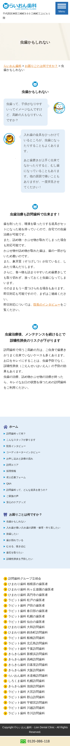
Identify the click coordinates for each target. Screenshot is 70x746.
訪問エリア (12, 464)
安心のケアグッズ (16, 502)
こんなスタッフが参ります (20, 439)
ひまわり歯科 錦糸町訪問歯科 (28, 632)
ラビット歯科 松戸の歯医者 (26, 600)
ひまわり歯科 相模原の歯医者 (28, 584)
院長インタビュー (16, 446)
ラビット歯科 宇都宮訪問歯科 (28, 702)
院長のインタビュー (46, 304)
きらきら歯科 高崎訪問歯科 (26, 659)
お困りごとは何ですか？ (25, 514)
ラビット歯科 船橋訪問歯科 (26, 637)
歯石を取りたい (14, 552)
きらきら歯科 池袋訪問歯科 (26, 686)
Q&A (8, 483)
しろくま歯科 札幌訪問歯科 (26, 680)
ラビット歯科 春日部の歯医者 (28, 610)
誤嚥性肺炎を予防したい (19, 558)
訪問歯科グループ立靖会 (24, 578)
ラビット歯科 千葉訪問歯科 (26, 648)
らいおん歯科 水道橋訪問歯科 (28, 675)
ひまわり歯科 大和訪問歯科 (26, 627)
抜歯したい (12, 533)
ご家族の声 (12, 496)
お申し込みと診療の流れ (19, 458)
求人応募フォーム (16, 477)
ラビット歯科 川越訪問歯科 (26, 707)
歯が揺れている (14, 540)
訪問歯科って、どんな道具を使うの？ (27, 489)
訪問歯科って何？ (16, 433)
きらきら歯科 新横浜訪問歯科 (28, 653)
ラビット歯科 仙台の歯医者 (26, 621)
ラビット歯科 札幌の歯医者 (26, 616)
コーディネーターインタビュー (23, 452)
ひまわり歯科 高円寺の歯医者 (28, 594)
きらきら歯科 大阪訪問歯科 (26, 670)
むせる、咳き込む (16, 546)
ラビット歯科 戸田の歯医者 (26, 605)
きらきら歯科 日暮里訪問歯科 (28, 664)
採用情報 (11, 471)
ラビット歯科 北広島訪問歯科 (28, 643)
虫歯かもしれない (16, 521)
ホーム (13, 426)
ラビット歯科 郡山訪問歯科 (26, 697)
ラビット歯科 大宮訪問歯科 (26, 691)
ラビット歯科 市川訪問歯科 (26, 713)
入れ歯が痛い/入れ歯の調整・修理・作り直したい (33, 527)
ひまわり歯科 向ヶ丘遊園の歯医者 (31, 589)
